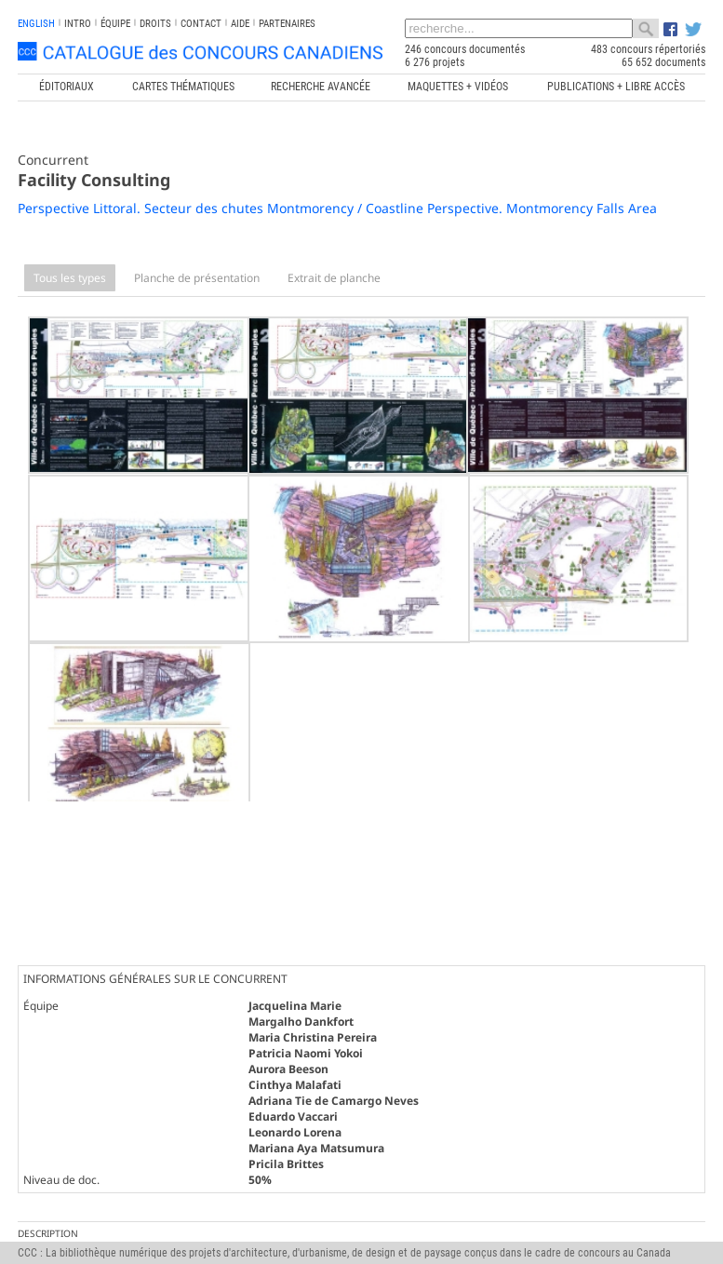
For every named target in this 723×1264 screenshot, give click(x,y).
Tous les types (69, 278)
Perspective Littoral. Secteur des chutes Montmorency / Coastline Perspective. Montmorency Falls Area (337, 208)
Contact (201, 24)
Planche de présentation (197, 278)
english (36, 24)
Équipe (115, 24)
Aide (240, 24)
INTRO (77, 24)
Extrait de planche (334, 278)
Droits (155, 24)
